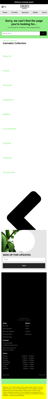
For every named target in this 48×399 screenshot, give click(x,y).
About (27, 326)
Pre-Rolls (7, 85)
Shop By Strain (7, 337)
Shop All (7, 56)
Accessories (9, 172)
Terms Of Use (42, 375)
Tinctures (7, 158)
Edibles (6, 114)
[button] (2, 7)
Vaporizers (8, 100)
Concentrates (9, 129)
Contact (27, 331)
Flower (6, 71)
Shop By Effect (7, 334)
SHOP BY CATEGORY (10, 40)
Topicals (7, 143)
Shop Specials (7, 328)
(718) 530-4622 (7, 343)
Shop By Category (8, 331)
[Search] (43, 33)
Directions (28, 334)
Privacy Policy (6, 375)
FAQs (27, 328)
